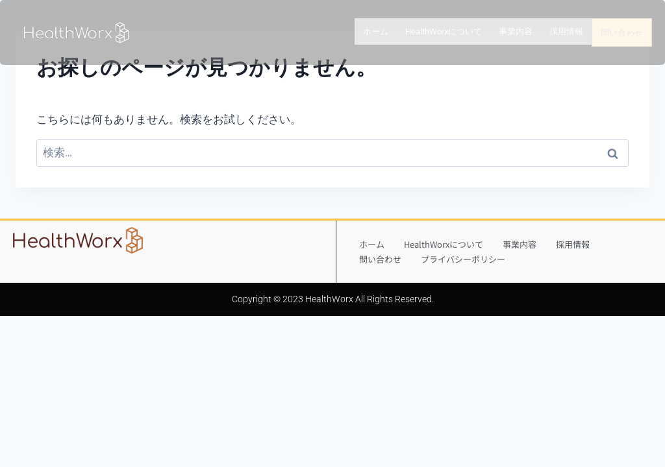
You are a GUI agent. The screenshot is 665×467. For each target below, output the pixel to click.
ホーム (375, 32)
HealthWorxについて (443, 32)
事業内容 (516, 32)
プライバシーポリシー (463, 259)
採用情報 (566, 32)
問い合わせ (622, 33)
